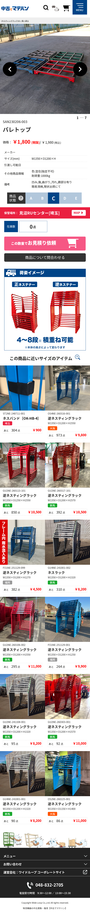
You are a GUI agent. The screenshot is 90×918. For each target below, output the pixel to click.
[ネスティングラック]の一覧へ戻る (15, 21)
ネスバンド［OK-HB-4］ (22, 418)
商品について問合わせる (45, 257)
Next (80, 69)
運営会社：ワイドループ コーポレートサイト (34, 872)
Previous (10, 69)
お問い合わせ (12, 864)
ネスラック (56, 572)
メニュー (9, 856)
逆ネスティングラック (65, 418)
